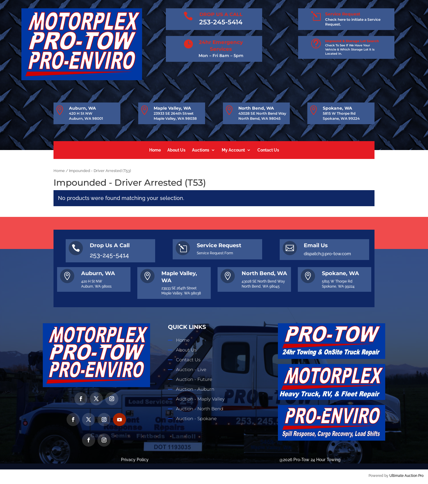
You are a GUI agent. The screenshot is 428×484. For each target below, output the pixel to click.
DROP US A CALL (221, 14)
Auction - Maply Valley (200, 399)
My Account (233, 150)
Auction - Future (194, 379)
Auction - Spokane (196, 418)
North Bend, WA (256, 108)
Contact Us (268, 150)
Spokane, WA (337, 108)
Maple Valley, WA (172, 108)
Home (155, 150)
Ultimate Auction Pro (406, 476)
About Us (176, 150)
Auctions (200, 150)
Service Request (342, 14)
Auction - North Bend (199, 409)
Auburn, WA (82, 108)
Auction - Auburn (195, 389)
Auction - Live (191, 369)
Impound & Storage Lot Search (352, 41)
